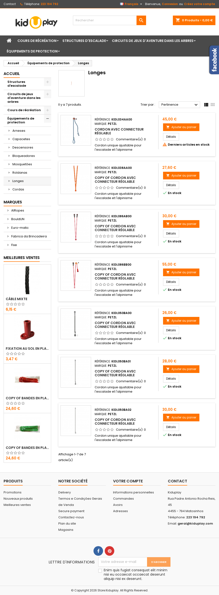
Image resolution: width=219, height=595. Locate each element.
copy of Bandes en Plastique (27, 398)
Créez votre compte (199, 4)
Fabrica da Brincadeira (29, 236)
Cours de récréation (36, 40)
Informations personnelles (133, 492)
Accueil (12, 73)
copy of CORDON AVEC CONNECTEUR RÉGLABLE (115, 179)
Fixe (14, 245)
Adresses (120, 511)
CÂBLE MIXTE (16, 299)
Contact (10, 4)
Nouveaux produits (18, 498)
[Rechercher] (109, 20)
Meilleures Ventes (22, 257)
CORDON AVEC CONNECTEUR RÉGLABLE (119, 131)
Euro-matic (20, 227)
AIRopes (17, 210)
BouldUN (17, 219)
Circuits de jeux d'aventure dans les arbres (152, 40)
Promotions (13, 492)
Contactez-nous (71, 517)
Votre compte (128, 481)
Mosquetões (22, 164)
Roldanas (19, 172)
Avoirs (118, 505)
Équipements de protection (32, 51)
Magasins (65, 529)
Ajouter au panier (181, 127)
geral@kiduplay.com (195, 523)
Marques (13, 202)
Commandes (123, 498)
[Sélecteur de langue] (131, 4)
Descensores (22, 147)
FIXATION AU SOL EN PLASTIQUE (27, 348)
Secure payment (71, 511)
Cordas (18, 189)
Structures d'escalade (84, 40)
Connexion (170, 4)
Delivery (64, 492)
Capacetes (21, 139)
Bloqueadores (23, 156)
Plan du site (67, 523)
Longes (18, 181)
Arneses (18, 130)
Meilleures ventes (17, 505)
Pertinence (180, 105)
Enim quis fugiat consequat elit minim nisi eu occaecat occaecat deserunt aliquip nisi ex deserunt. (135, 574)
